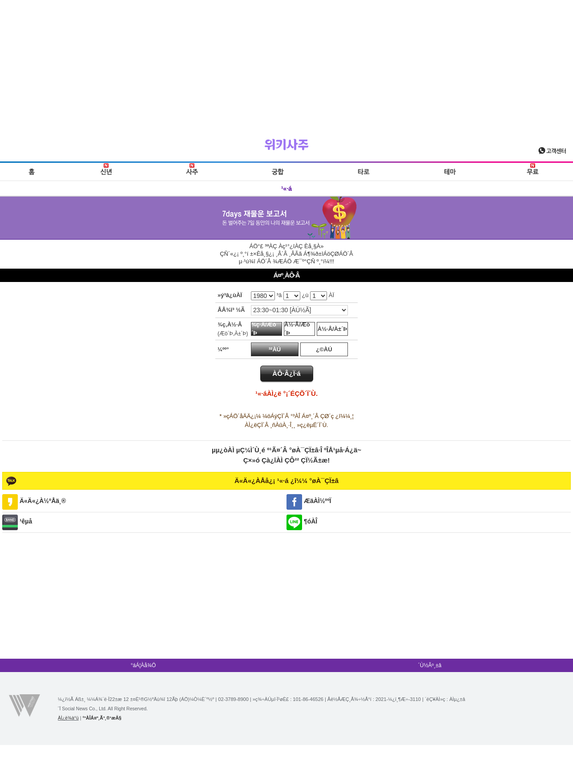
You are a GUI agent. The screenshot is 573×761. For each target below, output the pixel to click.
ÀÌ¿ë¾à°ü (68, 718)
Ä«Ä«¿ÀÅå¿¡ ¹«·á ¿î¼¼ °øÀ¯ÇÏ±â (286, 480)
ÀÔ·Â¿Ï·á (286, 373)
